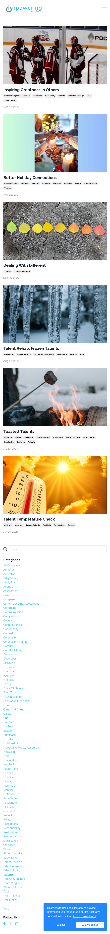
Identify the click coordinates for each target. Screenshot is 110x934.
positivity (47, 525)
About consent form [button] (84, 916)
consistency (10, 629)
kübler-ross (10, 768)
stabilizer (9, 845)
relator (78, 183)
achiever (8, 437)
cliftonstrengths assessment (17, 96)
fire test (8, 679)
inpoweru (9, 751)
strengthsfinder (12, 853)
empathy (35, 183)
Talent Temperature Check (29, 519)
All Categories (11, 565)
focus (7, 684)
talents (61, 96)
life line (8, 777)
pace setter (10, 798)
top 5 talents (10, 100)
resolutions (10, 823)
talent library (11, 870)
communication (11, 183)
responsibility (90, 183)
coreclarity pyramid (15, 641)
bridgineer (9, 599)
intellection (10, 760)
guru (6, 718)
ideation (8, 730)
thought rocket (13, 887)
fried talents (89, 437)
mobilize (8, 790)
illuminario (9, 734)
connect (25, 183)
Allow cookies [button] (90, 925)
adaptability (10, 578)
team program (12, 883)
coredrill (8, 646)
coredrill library (13, 650)
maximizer (9, 785)
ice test (8, 726)
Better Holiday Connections (30, 177)
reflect (7, 815)
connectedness (43, 437)
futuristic (8, 705)
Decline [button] (60, 925)
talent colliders (12, 862)
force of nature (73, 437)
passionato (62, 354)
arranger (19, 525)
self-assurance (12, 836)
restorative (59, 525)
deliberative (10, 654)
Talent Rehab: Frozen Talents (31, 348)
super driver (10, 857)
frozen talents (24, 354)
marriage (8, 781)
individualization (13, 743)
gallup (7, 713)
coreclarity (50, 96)
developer (9, 354)
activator (8, 525)
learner (8, 773)
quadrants (9, 811)
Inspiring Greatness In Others (31, 90)
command (37, 96)
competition (11, 616)
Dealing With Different (24, 265)
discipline (9, 662)
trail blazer (10, 900)
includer (68, 183)
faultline (46, 183)
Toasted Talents (18, 431)
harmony (57, 183)
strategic (21, 442)
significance (10, 840)
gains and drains (13, 709)
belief (18, 437)
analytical (9, 582)
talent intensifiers (14, 866)
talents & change (76, 96)
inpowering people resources (21, 747)
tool (89, 96)
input (6, 756)
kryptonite (9, 442)
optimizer (9, 794)
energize (8, 671)
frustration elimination (44, 354)
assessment (10, 590)
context (8, 633)
